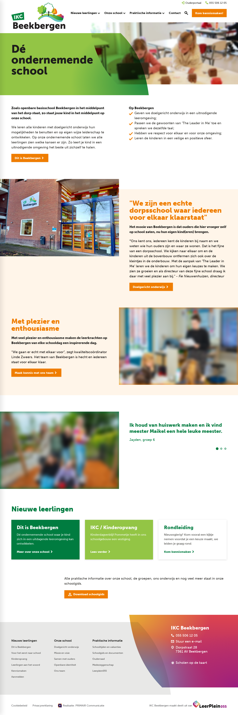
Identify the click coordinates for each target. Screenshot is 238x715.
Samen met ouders (64, 658)
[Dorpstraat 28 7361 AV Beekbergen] (189, 649)
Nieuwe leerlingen (24, 640)
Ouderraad (98, 658)
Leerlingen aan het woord (25, 664)
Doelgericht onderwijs (66, 647)
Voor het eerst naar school (26, 652)
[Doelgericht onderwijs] (151, 287)
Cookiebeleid (19, 705)
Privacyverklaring (43, 705)
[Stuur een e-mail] (186, 641)
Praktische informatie (107, 640)
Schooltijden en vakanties (106, 647)
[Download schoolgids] (86, 594)
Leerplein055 (99, 670)
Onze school (63, 640)
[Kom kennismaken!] (209, 13)
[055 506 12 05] (216, 3)
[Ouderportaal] (191, 3)
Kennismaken (18, 670)
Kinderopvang (19, 658)
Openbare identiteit (65, 664)
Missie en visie (62, 652)
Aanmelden (17, 676)
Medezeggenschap (103, 664)
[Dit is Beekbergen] (29, 158)
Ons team (59, 670)
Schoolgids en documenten (107, 652)
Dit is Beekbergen (21, 647)
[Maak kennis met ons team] (36, 373)
